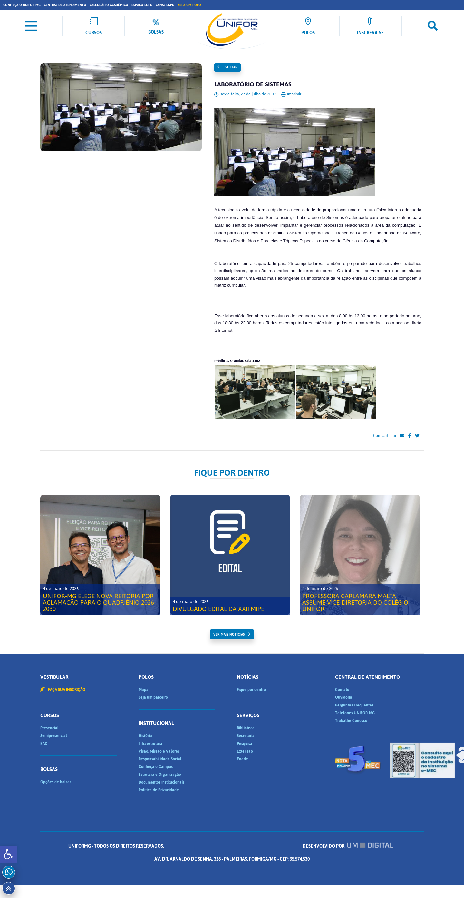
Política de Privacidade (159, 790)
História (145, 736)
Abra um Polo (189, 5)
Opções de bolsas (55, 782)
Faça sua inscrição (62, 690)
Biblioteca (246, 728)
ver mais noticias (229, 634)
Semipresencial (53, 736)
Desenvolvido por (348, 846)
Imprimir (291, 94)
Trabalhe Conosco (351, 721)
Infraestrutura (150, 743)
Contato (342, 690)
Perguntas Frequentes (354, 705)
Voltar (227, 67)
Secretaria (246, 736)
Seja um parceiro (153, 697)
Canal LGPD (165, 5)
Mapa (144, 690)
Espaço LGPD (141, 5)
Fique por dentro (251, 690)
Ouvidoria (343, 697)
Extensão (245, 751)
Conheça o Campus (156, 767)
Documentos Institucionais (161, 782)
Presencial (49, 728)
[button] (8, 854)
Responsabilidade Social (160, 759)
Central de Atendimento (65, 5)
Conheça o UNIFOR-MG (22, 5)
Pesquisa (244, 743)
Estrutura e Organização (160, 774)
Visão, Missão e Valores (159, 751)
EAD (43, 743)
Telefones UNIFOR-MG (355, 713)
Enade (242, 759)
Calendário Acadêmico (109, 5)
